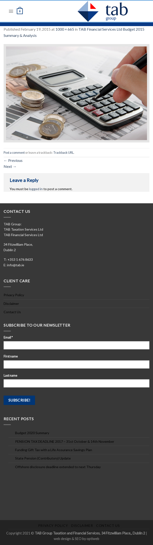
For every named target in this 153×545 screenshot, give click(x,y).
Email (8, 337)
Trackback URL (63, 152)
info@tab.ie (15, 265)
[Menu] (10, 11)
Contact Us (12, 312)
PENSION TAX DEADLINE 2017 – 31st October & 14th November (64, 441)
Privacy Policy (14, 295)
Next (10, 166)
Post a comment (14, 152)
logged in (36, 189)
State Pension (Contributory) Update (43, 458)
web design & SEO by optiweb (76, 539)
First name (11, 356)
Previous (13, 160)
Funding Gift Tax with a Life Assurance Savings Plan (53, 450)
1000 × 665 (64, 29)
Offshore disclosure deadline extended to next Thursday (58, 467)
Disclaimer (11, 303)
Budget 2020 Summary (32, 433)
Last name (10, 375)
